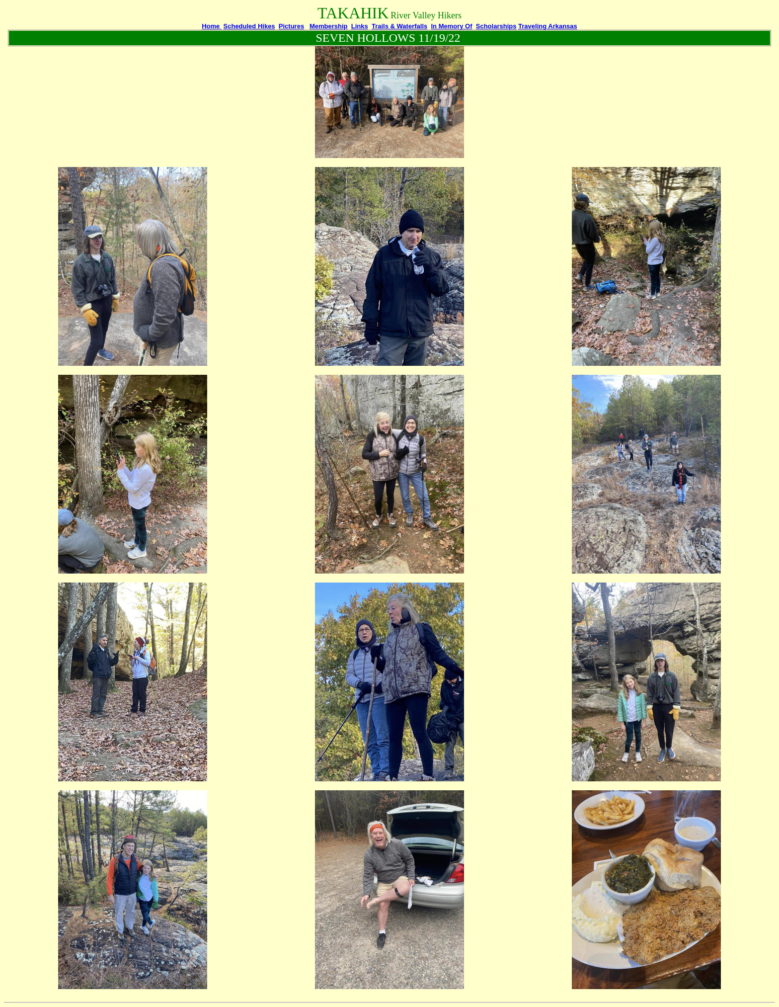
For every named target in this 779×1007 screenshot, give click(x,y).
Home (212, 26)
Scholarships (496, 26)
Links (359, 26)
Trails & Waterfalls (399, 26)
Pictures (291, 26)
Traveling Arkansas (547, 26)
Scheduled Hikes (249, 26)
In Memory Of (451, 26)
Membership (329, 26)
